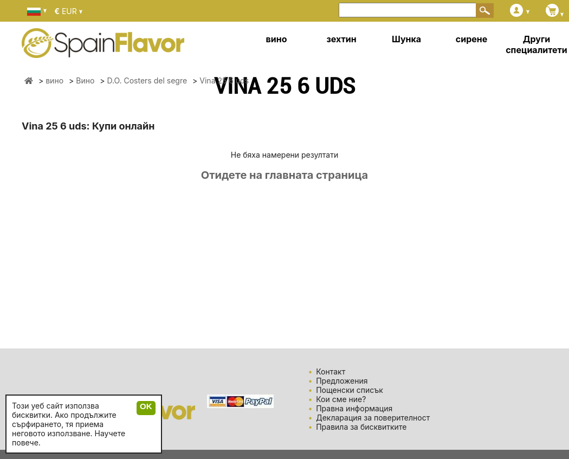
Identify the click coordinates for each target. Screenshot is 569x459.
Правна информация (354, 408)
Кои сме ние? (341, 399)
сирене (471, 39)
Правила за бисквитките (361, 426)
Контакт (330, 371)
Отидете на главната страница (284, 175)
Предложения (341, 380)
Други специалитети (536, 44)
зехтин (341, 39)
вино (276, 39)
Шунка (406, 39)
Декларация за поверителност (373, 417)
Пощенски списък (349, 390)
